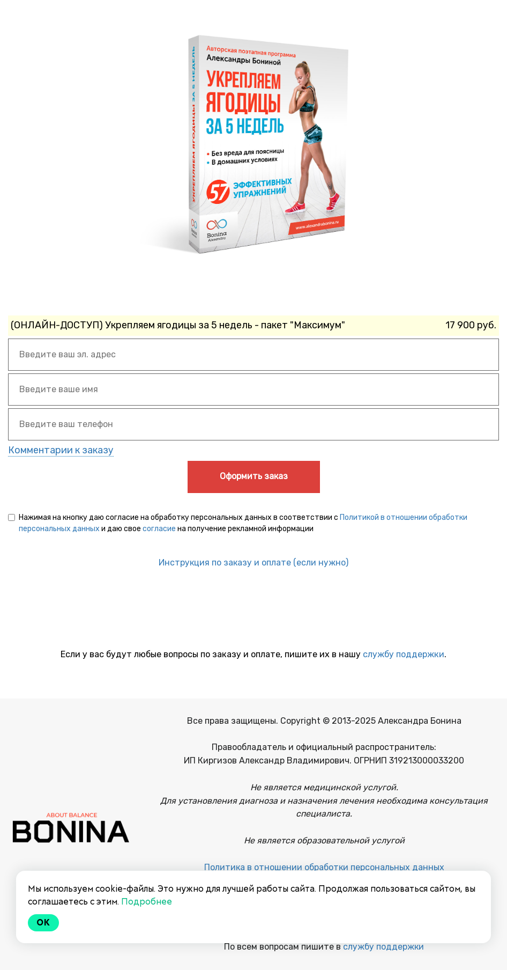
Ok (43, 922)
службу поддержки (403, 654)
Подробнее (146, 901)
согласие (159, 528)
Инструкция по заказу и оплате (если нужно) (253, 562)
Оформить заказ (254, 476)
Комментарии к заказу (61, 450)
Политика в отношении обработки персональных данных (324, 867)
